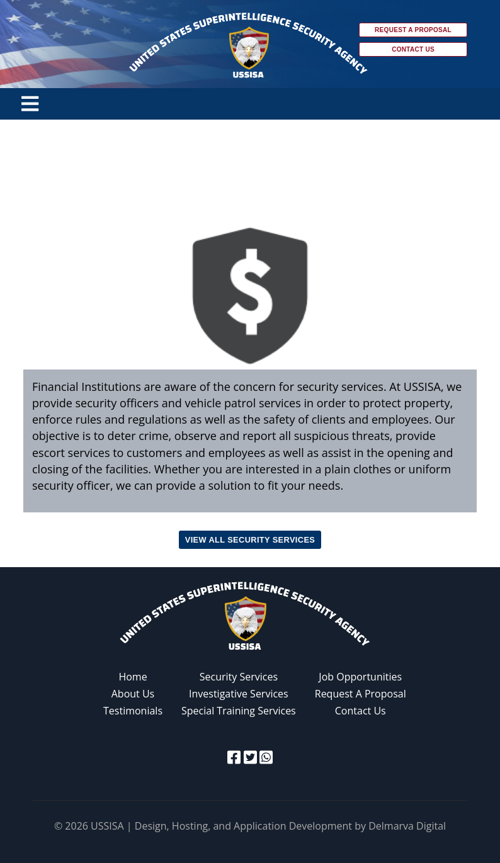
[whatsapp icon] (266, 757)
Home (132, 677)
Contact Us (413, 49)
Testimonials (132, 711)
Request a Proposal (413, 29)
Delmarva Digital (407, 826)
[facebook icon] (234, 757)
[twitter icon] (250, 757)
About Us (133, 694)
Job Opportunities (360, 677)
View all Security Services (250, 539)
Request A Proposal (360, 694)
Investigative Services (238, 694)
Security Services (239, 677)
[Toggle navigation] (30, 104)
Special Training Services (238, 711)
